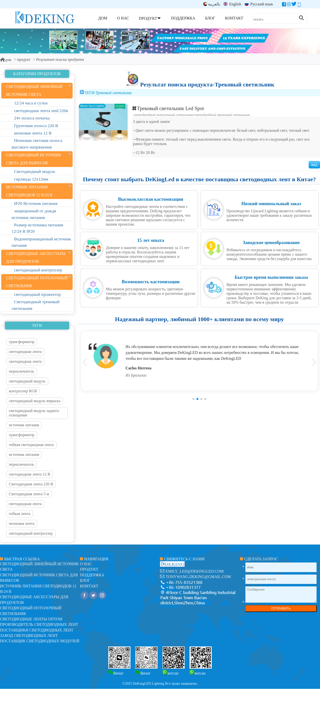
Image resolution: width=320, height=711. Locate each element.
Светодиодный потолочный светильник (163, 115)
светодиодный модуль (27, 381)
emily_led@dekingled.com (195, 571)
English (232, 4)
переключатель (21, 371)
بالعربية (211, 4)
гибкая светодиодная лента (31, 445)
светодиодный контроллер (31, 533)
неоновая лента (21, 523)
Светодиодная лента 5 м (29, 494)
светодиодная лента (25, 351)
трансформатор (21, 342)
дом (5, 60)
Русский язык (259, 4)
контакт (89, 586)
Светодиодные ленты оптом (31, 619)
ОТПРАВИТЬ (281, 608)
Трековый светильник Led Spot (168, 108)
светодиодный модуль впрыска (34, 401)
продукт (24, 59)
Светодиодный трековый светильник (222, 115)
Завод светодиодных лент (29, 635)
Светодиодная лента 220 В (31, 484)
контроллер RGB (23, 391)
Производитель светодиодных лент (39, 624)
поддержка (92, 575)
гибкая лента (19, 514)
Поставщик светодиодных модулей (39, 641)
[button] (193, 399)
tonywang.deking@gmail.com (198, 577)
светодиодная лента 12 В (29, 474)
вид (314, 165)
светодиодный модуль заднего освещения (34, 413)
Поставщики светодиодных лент (36, 630)
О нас (86, 564)
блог (85, 580)
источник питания (24, 425)
